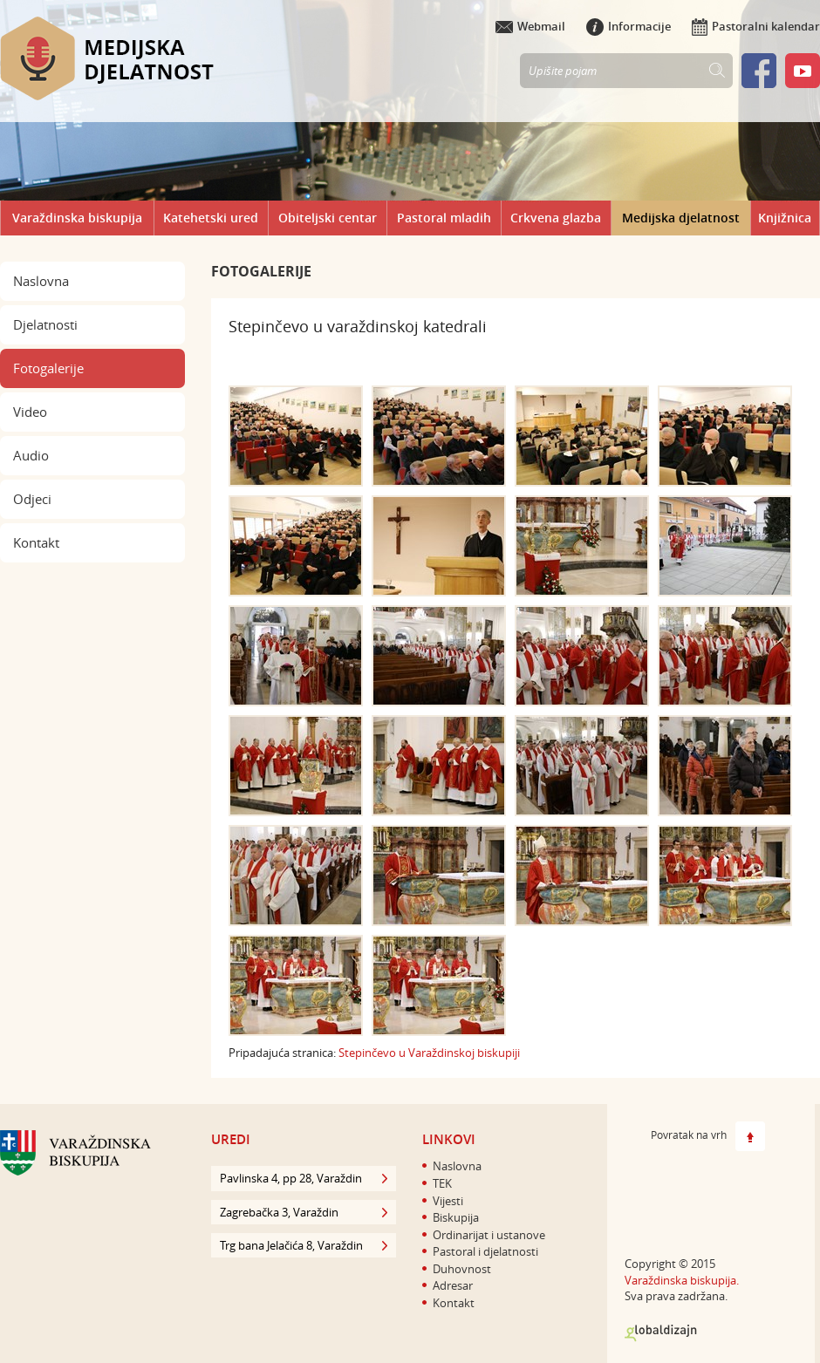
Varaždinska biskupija (77, 217)
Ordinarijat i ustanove (489, 1235)
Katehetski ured (210, 217)
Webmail (530, 26)
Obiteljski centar (327, 217)
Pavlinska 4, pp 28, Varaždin (303, 1178)
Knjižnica (784, 217)
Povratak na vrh (708, 1136)
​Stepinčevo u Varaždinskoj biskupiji (429, 1052)
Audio (31, 455)
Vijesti (448, 1201)
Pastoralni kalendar (756, 26)
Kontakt (36, 542)
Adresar (453, 1285)
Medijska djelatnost (681, 217)
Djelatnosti (45, 324)
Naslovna (41, 281)
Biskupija (456, 1217)
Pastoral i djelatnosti (485, 1251)
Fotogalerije (48, 368)
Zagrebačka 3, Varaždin (303, 1212)
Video (30, 411)
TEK (442, 1183)
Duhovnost (462, 1269)
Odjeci (32, 499)
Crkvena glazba (555, 217)
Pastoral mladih (444, 217)
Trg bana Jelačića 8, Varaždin (303, 1245)
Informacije (628, 26)
